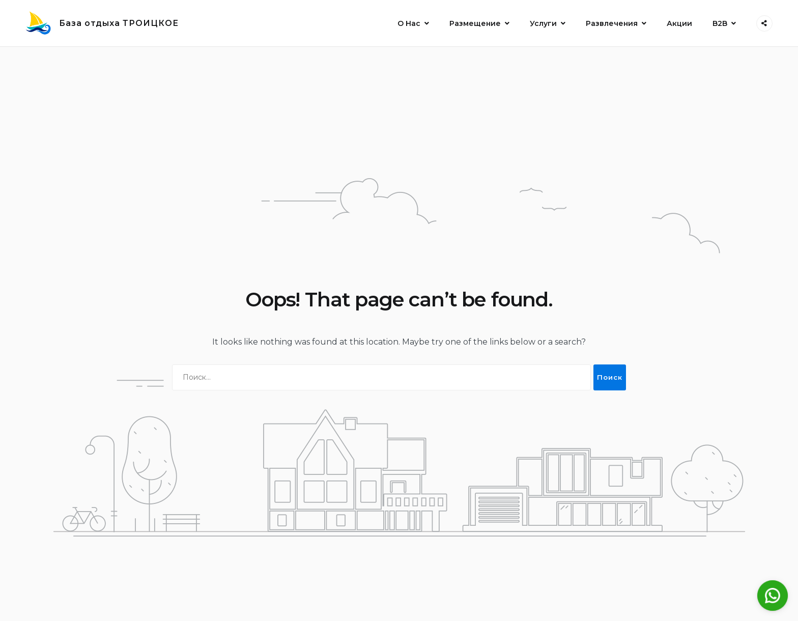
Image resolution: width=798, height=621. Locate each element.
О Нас (408, 23)
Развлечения (612, 23)
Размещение (475, 23)
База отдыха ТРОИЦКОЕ (119, 23)
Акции (679, 23)
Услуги (543, 23)
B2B (719, 23)
